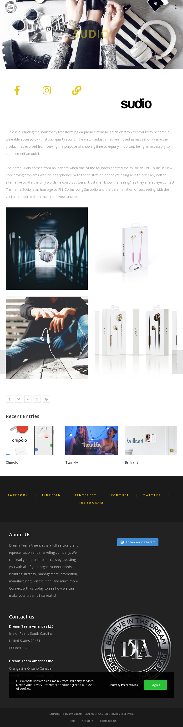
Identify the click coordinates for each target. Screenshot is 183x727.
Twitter (152, 495)
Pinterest (86, 495)
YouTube (120, 495)
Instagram (91, 502)
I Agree (155, 685)
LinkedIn (51, 495)
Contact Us (108, 721)
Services (87, 721)
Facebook (18, 495)
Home (71, 721)
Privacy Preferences (124, 685)
